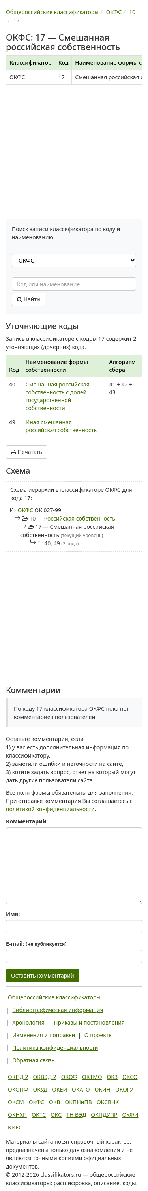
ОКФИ (130, 1114)
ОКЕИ (59, 1089)
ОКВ (54, 1102)
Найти (28, 299)
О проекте (98, 1035)
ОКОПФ (18, 1089)
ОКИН (103, 1089)
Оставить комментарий (42, 975)
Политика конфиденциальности (55, 1047)
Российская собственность (79, 518)
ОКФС (25, 510)
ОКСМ (16, 1102)
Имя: (13, 914)
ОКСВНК (108, 1102)
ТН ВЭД (76, 1114)
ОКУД (40, 1089)
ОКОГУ (124, 1089)
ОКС (56, 1114)
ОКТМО (92, 1077)
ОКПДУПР (104, 1114)
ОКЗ (112, 1077)
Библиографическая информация (57, 1010)
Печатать (26, 451)
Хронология (28, 1022)
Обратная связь (33, 1060)
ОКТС (39, 1114)
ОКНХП (17, 1114)
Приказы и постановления (89, 1022)
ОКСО (129, 1077)
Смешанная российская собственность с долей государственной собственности (58, 396)
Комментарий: (27, 821)
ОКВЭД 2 (44, 1077)
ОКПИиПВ (78, 1102)
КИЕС (15, 1127)
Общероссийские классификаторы (54, 997)
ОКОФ (69, 1077)
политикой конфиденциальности (50, 809)
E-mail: (36, 943)
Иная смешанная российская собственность (61, 426)
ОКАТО (81, 1089)
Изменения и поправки (43, 1035)
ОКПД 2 (18, 1077)
